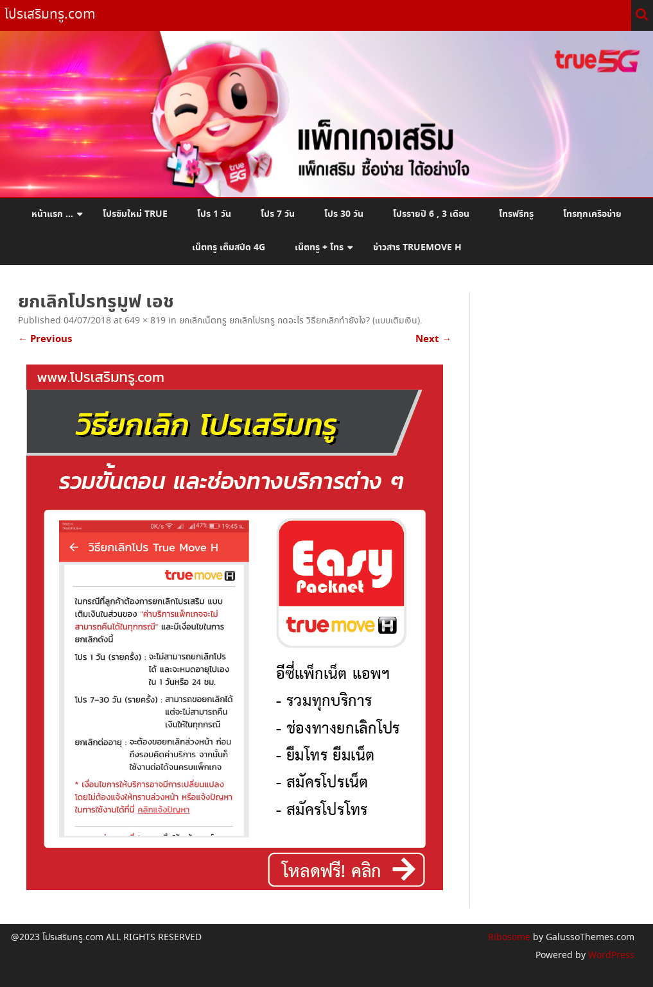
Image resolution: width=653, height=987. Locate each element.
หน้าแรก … (52, 214)
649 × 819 (145, 320)
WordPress (610, 955)
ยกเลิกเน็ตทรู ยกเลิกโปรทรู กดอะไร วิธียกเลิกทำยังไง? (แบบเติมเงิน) (299, 320)
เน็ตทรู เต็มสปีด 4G (228, 248)
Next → (433, 339)
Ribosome (509, 937)
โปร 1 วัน (214, 214)
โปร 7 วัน (278, 214)
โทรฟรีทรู (516, 214)
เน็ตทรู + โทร (319, 248)
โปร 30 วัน (343, 214)
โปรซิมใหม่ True (135, 214)
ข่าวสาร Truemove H (417, 248)
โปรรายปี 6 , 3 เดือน (431, 214)
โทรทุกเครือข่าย (592, 214)
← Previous (45, 339)
